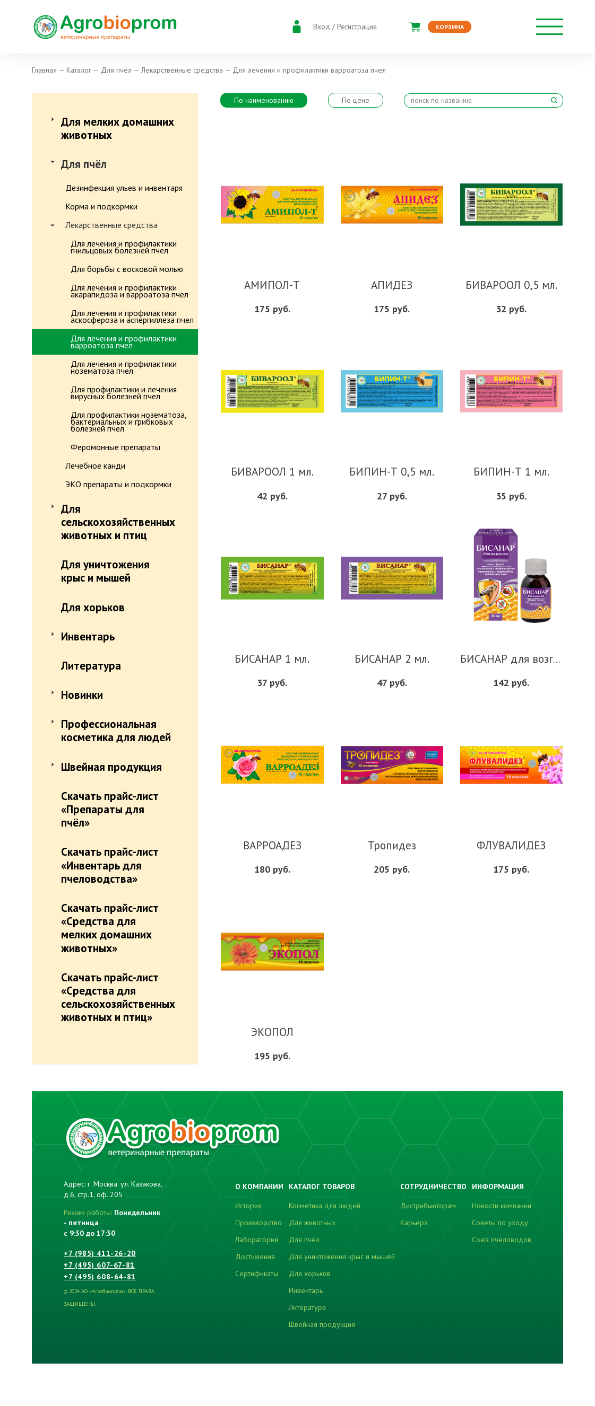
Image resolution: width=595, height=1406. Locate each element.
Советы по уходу (500, 1222)
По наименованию (264, 100)
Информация (498, 1186)
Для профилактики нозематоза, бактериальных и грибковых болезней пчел (129, 421)
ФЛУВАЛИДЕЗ (511, 845)
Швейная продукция (111, 767)
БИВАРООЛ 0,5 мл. (511, 285)
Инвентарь (88, 636)
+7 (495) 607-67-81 (99, 1265)
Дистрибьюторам (428, 1205)
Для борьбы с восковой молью (127, 268)
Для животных (312, 1222)
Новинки (82, 695)
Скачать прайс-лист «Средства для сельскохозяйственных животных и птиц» (118, 997)
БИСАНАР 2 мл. (392, 659)
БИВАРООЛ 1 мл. (272, 471)
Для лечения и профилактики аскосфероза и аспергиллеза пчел (132, 316)
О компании (259, 1186)
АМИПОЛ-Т (272, 285)
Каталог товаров (322, 1186)
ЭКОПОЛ (272, 1032)
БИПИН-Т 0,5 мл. (391, 471)
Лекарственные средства (111, 224)
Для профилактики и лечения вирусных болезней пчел (124, 392)
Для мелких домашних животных (117, 128)
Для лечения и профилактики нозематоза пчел (124, 367)
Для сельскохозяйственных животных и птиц (118, 522)
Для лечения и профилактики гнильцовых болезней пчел (124, 247)
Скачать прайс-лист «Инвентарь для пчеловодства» (110, 865)
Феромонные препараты (115, 447)
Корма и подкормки (101, 206)
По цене (355, 100)
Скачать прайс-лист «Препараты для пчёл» (110, 809)
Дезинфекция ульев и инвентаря (124, 187)
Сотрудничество (433, 1186)
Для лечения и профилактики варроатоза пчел (124, 341)
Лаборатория (256, 1239)
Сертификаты (256, 1273)
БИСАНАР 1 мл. (272, 659)
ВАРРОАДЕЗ (272, 845)
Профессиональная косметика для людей (116, 730)
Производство (258, 1222)
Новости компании (501, 1205)
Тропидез (392, 845)
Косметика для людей (324, 1205)
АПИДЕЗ (391, 285)
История (248, 1205)
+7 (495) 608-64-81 (100, 1276)
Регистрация (357, 26)
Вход (321, 26)
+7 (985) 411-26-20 (100, 1253)
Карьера (414, 1222)
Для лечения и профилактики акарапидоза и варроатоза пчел (129, 291)
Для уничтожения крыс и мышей (105, 571)
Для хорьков (93, 607)
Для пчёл (84, 164)
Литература (91, 665)
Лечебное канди (95, 465)
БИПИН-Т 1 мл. (511, 471)
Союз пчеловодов (501, 1239)
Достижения (255, 1256)
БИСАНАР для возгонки (518, 659)
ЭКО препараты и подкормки (118, 484)
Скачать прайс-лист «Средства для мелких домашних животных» (110, 928)
